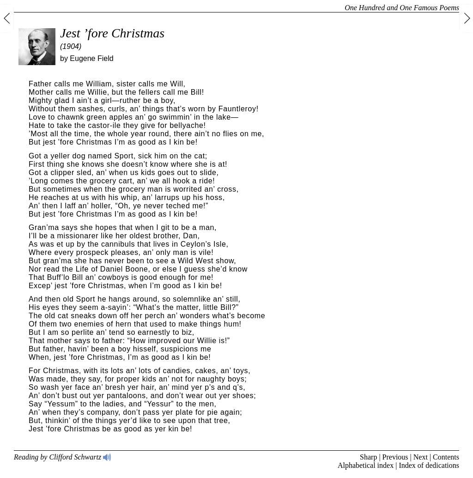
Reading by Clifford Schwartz (62, 457)
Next (420, 457)
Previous (395, 457)
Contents (446, 457)
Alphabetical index (366, 465)
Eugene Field (91, 58)
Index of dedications (429, 465)
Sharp (368, 457)
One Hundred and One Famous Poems (402, 8)
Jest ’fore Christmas (112, 33)
